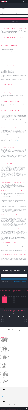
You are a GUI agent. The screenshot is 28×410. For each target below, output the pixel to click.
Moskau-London (4, 360)
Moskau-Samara (4, 363)
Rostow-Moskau (4, 349)
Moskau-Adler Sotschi (4, 343)
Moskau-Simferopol (4, 340)
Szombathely (3, 405)
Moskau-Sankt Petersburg (5, 338)
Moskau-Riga (4, 358)
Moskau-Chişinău (4, 355)
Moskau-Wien (4, 359)
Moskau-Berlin (4, 368)
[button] (12, 304)
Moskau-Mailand (4, 376)
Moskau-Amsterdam (5, 373)
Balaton (21, 405)
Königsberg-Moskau (5, 374)
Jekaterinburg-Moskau (5, 351)
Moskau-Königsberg (5, 371)
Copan (9, 396)
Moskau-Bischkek (4, 379)
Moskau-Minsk (4, 366)
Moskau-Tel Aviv (4, 357)
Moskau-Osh (3, 382)
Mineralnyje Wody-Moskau (5, 345)
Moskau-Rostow (4, 348)
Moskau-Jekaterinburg (5, 350)
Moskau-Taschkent (5, 378)
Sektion (18, 134)
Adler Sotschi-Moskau (4, 342)
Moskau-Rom (4, 362)
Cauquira (2, 396)
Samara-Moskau (4, 365)
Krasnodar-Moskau (5, 347)
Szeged (8, 407)
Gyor (5, 407)
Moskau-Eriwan (4, 354)
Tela (12, 396)
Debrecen (24, 405)
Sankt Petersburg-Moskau (5, 339)
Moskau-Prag (4, 372)
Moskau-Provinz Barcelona (6, 370)
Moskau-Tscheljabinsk (5, 375)
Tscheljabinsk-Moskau (5, 377)
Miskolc (2, 407)
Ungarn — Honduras (14, 331)
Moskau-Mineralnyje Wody (5, 344)
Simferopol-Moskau (4, 341)
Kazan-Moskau (4, 364)
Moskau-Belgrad (4, 381)
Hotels (18, 140)
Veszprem (7, 405)
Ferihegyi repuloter (13, 405)
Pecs (18, 405)
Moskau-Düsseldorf (5, 380)
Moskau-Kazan (4, 361)
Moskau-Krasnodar (5, 346)
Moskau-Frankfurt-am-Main (6, 356)
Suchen (14, 18)
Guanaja (6, 396)
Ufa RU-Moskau (4, 367)
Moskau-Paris (4, 353)
